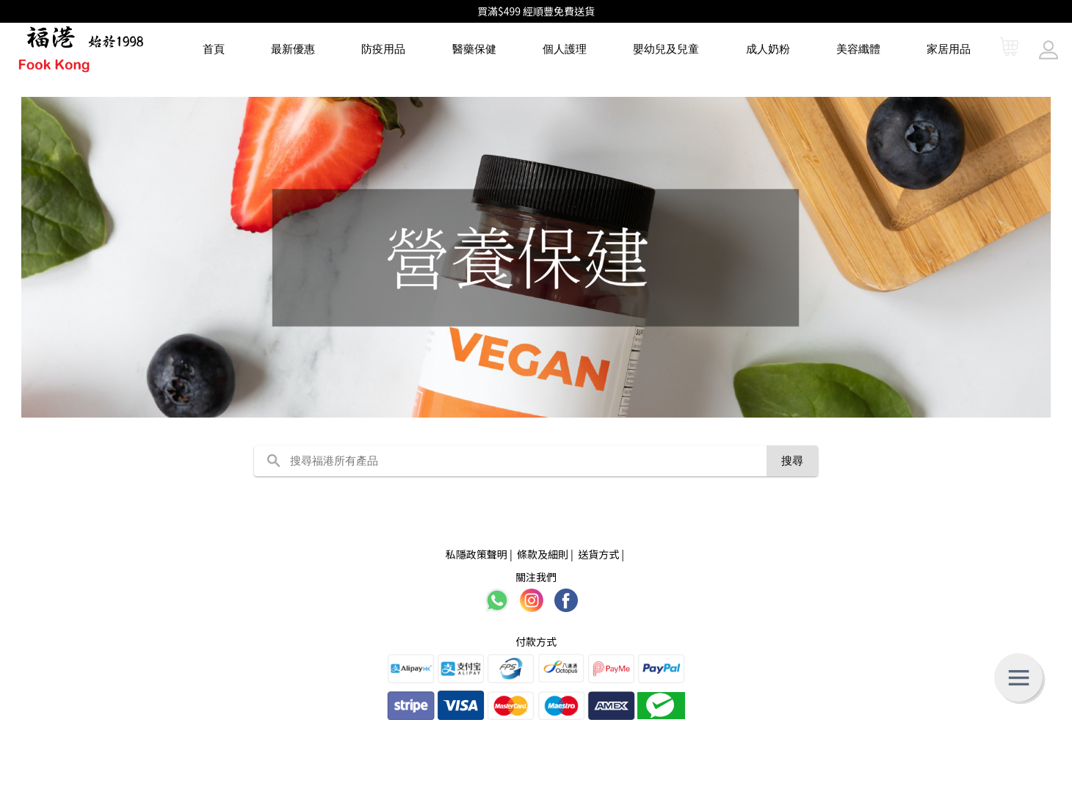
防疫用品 (383, 49)
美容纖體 (858, 49)
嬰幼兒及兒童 (666, 49)
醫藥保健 (474, 49)
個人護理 (565, 49)
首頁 (214, 49)
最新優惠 (293, 49)
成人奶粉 (768, 49)
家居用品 (949, 49)
